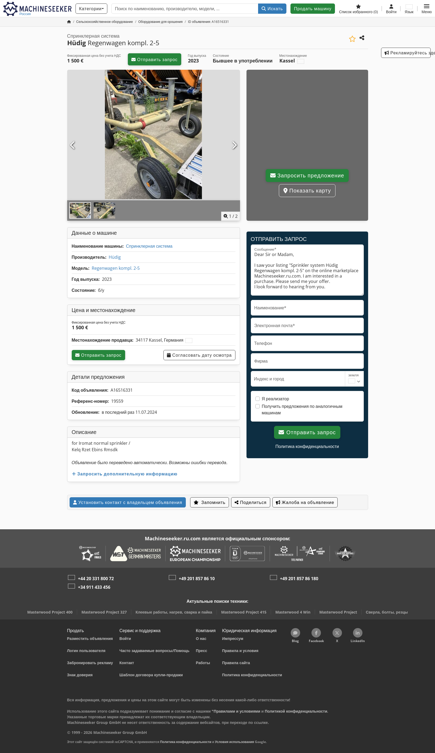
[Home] (104, 21)
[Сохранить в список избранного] (352, 39)
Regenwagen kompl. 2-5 (116, 268)
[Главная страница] (69, 21)
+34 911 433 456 (94, 587)
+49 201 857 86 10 (197, 579)
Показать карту (307, 190)
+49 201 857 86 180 (299, 579)
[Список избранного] (358, 8)
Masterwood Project (338, 612)
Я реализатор (275, 399)
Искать (272, 9)
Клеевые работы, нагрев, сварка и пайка (174, 612)
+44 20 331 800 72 (96, 579)
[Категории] (91, 8)
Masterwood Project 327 (104, 612)
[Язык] (409, 8)
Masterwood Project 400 (50, 612)
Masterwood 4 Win (292, 612)
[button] (427, 8)
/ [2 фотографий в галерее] (231, 216)
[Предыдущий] (73, 145)
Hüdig (115, 257)
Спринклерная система (149, 246)
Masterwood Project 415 (243, 612)
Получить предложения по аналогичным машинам (302, 409)
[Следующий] (234, 145)
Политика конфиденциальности (307, 446)
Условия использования (234, 742)
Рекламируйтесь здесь (408, 53)
